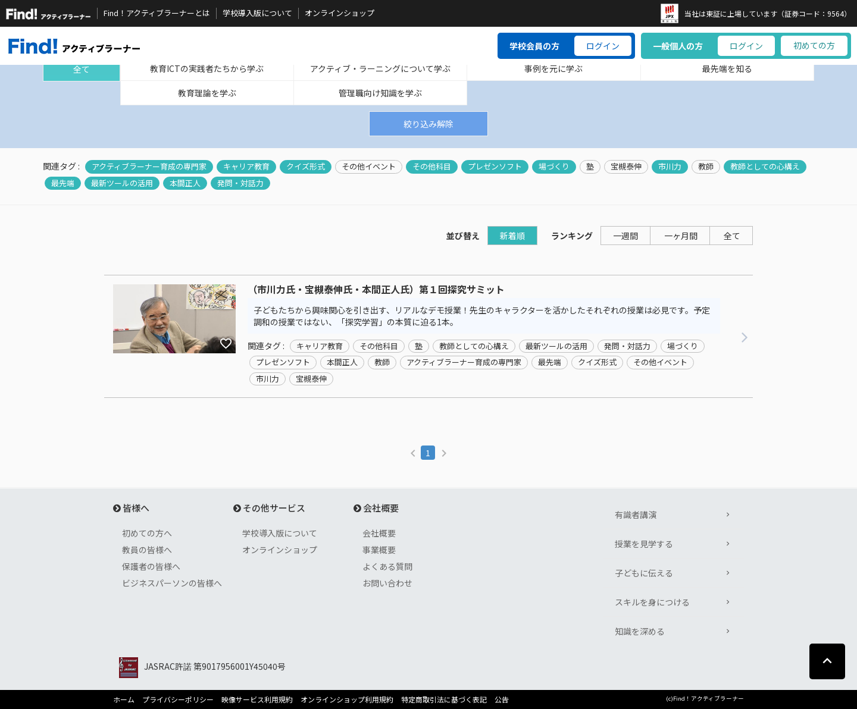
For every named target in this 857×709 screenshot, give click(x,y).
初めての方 (814, 45)
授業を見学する (644, 544)
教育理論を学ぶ (207, 93)
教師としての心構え (765, 166)
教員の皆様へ (147, 550)
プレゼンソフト (495, 166)
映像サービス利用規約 (257, 699)
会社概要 (379, 533)
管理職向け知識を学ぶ (380, 93)
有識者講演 (635, 514)
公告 (502, 699)
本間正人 (185, 183)
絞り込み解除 (428, 124)
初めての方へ (147, 533)
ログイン (603, 46)
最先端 (62, 183)
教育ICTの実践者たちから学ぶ (207, 68)
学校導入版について (257, 13)
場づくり (554, 166)
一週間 (625, 235)
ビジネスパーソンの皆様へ (172, 583)
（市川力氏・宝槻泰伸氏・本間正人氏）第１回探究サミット (376, 289)
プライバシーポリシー (178, 699)
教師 (706, 166)
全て (81, 69)
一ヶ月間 (681, 235)
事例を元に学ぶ (553, 68)
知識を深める (640, 631)
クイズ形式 (305, 166)
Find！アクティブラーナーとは (157, 13)
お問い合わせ (387, 583)
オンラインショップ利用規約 (347, 699)
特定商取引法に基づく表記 (444, 699)
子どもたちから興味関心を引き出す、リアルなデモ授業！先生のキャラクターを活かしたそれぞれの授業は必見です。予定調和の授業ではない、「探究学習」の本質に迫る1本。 (482, 316)
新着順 (512, 235)
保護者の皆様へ (151, 566)
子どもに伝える (644, 573)
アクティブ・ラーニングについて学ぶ (380, 68)
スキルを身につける (652, 602)
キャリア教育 (246, 166)
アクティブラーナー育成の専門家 (149, 166)
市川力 (669, 166)
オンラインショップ (339, 13)
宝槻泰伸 (626, 166)
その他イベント (369, 166)
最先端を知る (727, 68)
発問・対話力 (240, 183)
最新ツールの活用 (122, 183)
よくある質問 (387, 566)
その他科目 (431, 166)
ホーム (124, 699)
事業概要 (379, 550)
